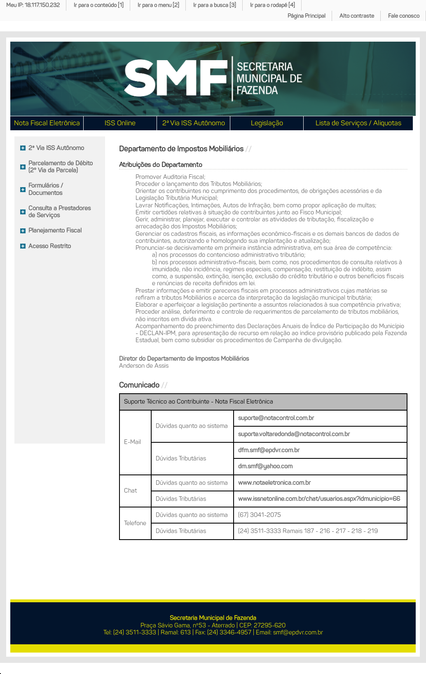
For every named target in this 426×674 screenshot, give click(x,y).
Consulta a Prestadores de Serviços (59, 211)
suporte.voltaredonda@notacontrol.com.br (294, 434)
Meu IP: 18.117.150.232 (33, 5)
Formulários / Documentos (45, 189)
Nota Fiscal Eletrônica (47, 123)
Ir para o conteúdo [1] (99, 5)
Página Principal (306, 15)
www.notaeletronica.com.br (274, 482)
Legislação (267, 123)
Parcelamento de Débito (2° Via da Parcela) (60, 167)
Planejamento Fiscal (55, 230)
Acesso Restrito (49, 246)
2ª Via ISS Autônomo (193, 123)
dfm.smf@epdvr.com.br (269, 450)
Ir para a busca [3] (214, 5)
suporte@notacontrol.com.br (276, 418)
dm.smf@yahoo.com (265, 466)
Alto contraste (356, 15)
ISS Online (120, 123)
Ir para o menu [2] (158, 5)
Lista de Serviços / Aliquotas (358, 123)
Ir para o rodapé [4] (272, 5)
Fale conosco (403, 15)
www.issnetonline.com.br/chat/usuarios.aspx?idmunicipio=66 (319, 499)
